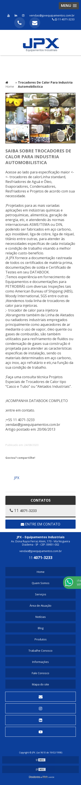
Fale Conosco (40, 673)
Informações (40, 662)
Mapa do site (40, 684)
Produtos (41, 639)
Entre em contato (40, 524)
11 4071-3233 (63, 19)
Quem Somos (40, 583)
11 (40, 557)
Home (40, 572)
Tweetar (11, 465)
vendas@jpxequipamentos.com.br (52, 15)
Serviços (40, 594)
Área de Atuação (40, 605)
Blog (40, 628)
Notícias (40, 617)
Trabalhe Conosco (40, 651)
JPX (16, 477)
